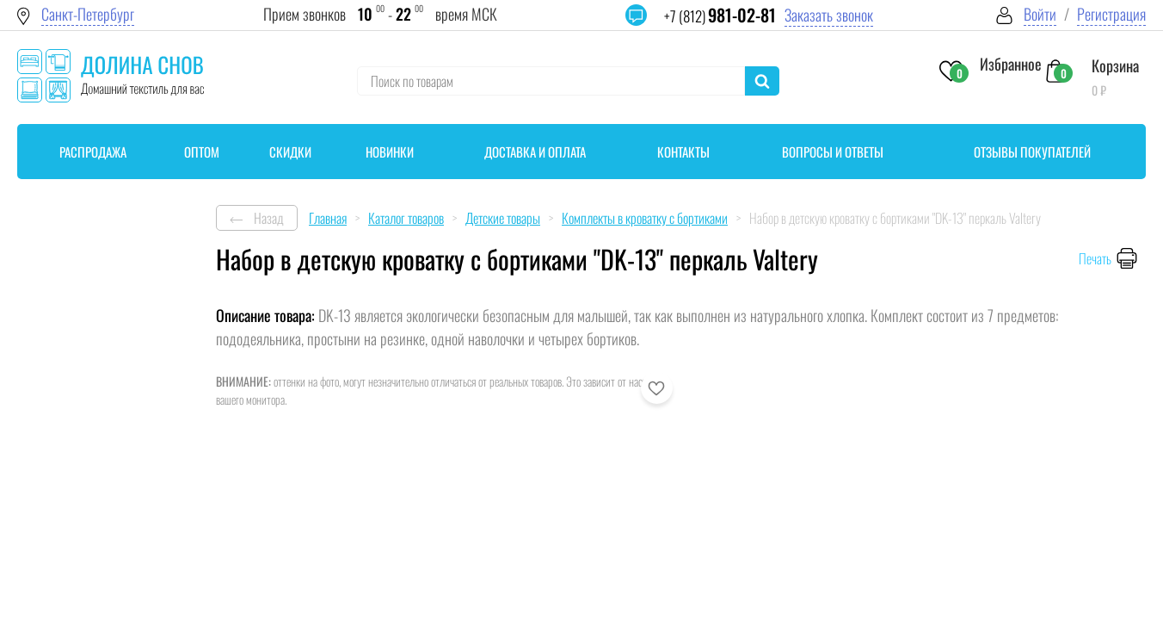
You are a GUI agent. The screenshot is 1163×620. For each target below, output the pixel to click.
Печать (1095, 258)
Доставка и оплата (535, 151)
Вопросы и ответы (832, 151)
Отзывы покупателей (1032, 151)
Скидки (290, 151)
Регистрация (1111, 14)
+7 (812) (720, 16)
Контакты (683, 151)
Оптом (201, 151)
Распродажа (92, 151)
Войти (1040, 14)
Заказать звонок (829, 15)
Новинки (390, 151)
